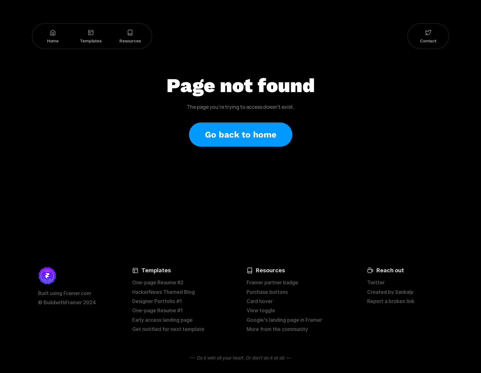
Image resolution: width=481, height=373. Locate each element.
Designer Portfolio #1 (157, 301)
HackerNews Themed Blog (163, 292)
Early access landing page (162, 320)
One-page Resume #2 (157, 282)
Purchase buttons (267, 292)
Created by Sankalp (390, 292)
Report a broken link (390, 301)
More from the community (277, 329)
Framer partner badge (272, 282)
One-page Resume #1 (157, 310)
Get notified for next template (168, 329)
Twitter (376, 282)
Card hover (260, 301)
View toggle (261, 310)
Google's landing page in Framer (284, 320)
